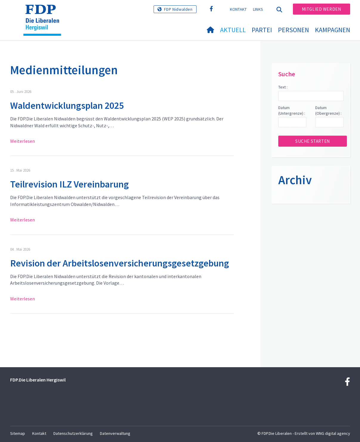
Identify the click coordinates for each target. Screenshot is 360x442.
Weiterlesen (22, 141)
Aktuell (233, 30)
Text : (283, 87)
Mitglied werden (321, 9)
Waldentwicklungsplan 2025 (67, 105)
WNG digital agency (333, 433)
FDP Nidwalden (178, 9)
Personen (293, 30)
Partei (262, 30)
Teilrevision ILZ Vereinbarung (69, 184)
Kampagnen (332, 30)
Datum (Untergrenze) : (291, 110)
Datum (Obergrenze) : (328, 110)
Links (258, 9)
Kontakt (238, 9)
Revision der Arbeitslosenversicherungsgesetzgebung (119, 263)
